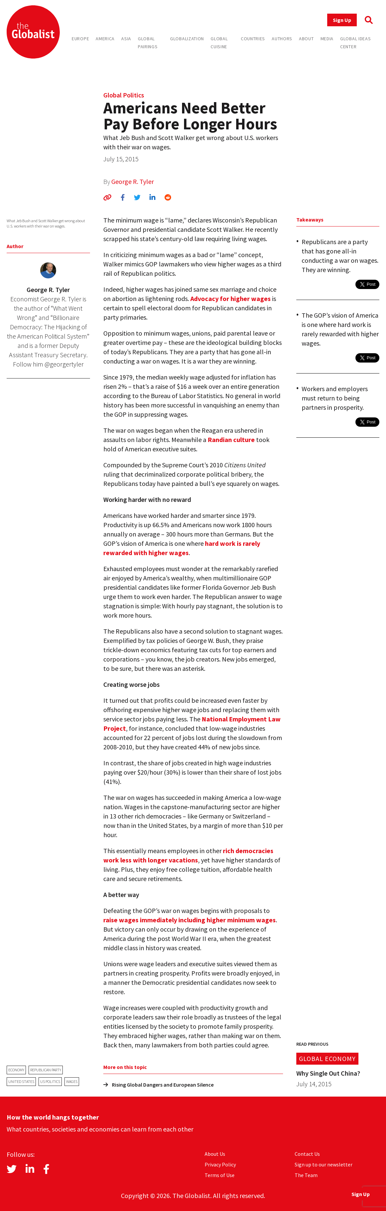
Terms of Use (220, 1175)
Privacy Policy (220, 1164)
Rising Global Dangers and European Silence (158, 1084)
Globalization (187, 39)
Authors (282, 39)
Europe (80, 39)
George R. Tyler (132, 181)
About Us (215, 1153)
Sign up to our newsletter (323, 1164)
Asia (126, 39)
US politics (50, 1081)
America (105, 39)
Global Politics (123, 95)
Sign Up (342, 20)
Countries (253, 39)
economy (16, 1069)
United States (21, 1081)
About (306, 39)
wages (71, 1081)
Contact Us (307, 1153)
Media (327, 39)
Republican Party (45, 1069)
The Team (306, 1175)
